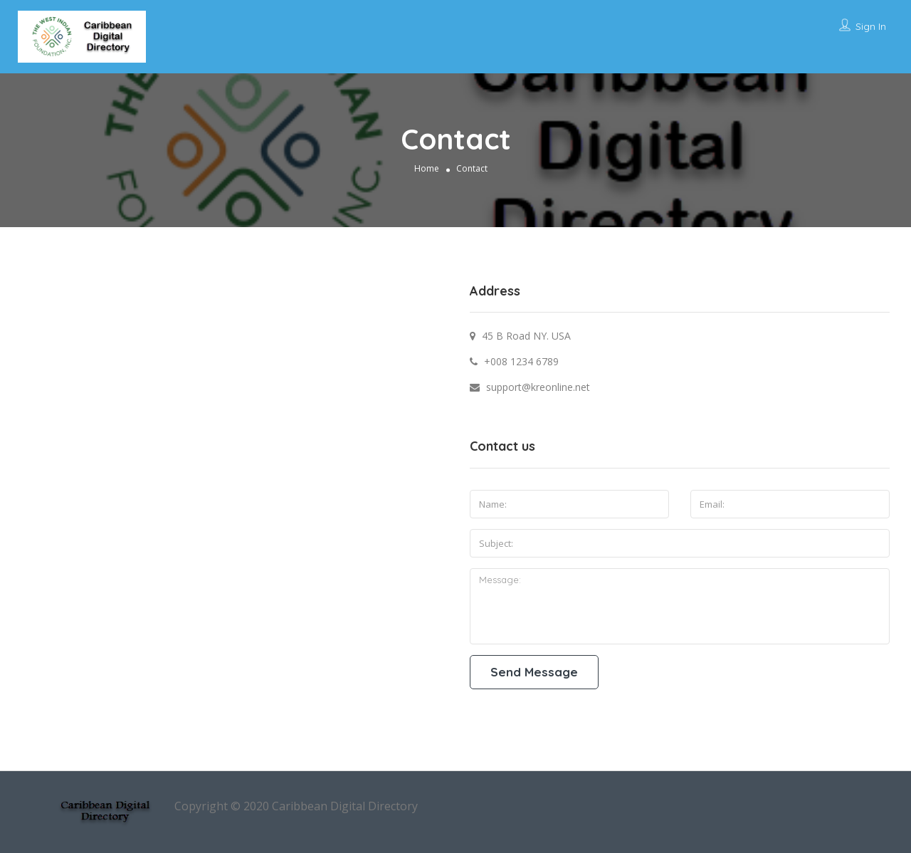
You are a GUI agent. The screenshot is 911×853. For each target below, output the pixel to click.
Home (426, 168)
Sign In (870, 26)
